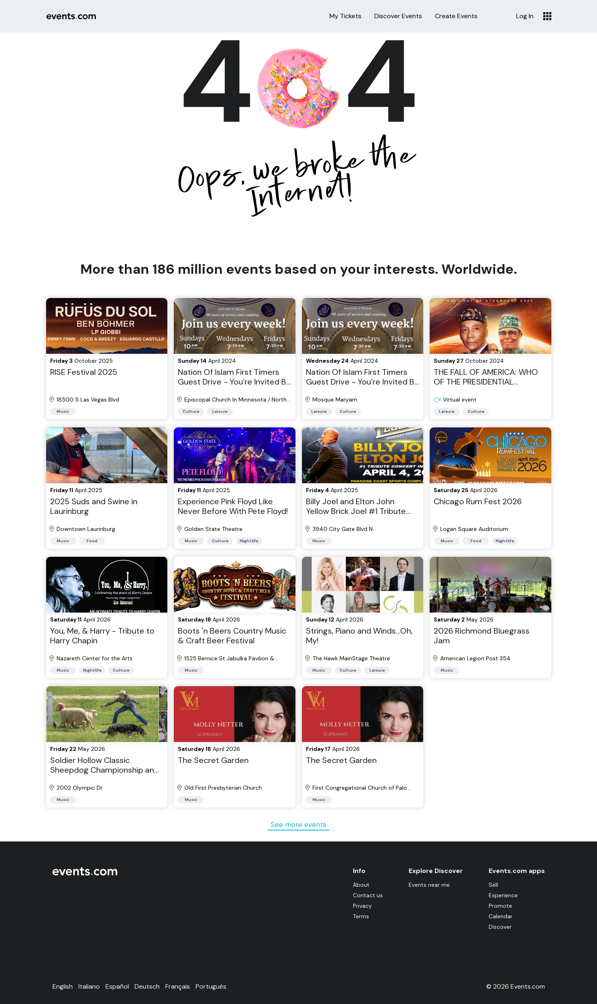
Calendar (501, 916)
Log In (525, 16)
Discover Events (398, 16)
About (361, 884)
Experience (503, 895)
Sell (493, 884)
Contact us (368, 895)
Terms (361, 916)
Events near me (429, 884)
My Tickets (345, 16)
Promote (500, 905)
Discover (500, 926)
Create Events (456, 16)
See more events (298, 824)
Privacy (362, 905)
